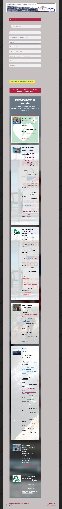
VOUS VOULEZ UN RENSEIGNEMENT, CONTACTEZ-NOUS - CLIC (25, 90)
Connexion (52, 503)
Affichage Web (51, 505)
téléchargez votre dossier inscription (22, 81)
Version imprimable (13, 503)
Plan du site (25, 503)
